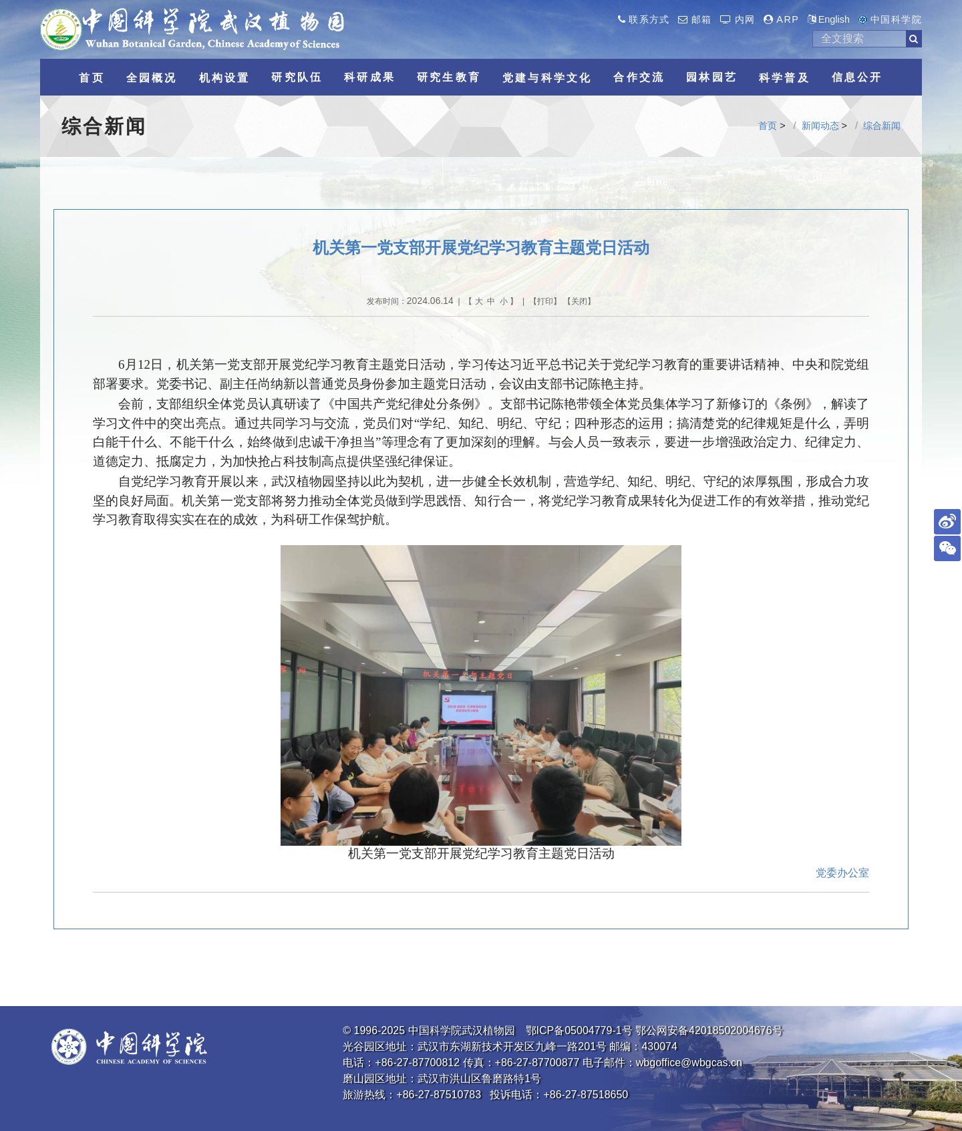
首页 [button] (91, 78)
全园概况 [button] (152, 78)
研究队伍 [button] (297, 77)
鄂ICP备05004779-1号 (579, 1030)
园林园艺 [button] (712, 77)
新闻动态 (820, 125)
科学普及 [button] (784, 78)
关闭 (579, 301)
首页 (767, 125)
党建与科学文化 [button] (547, 78)
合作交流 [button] (639, 77)
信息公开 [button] (857, 77)
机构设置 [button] (225, 78)
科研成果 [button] (369, 77)
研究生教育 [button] (449, 77)
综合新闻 (882, 125)
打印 (545, 301)
